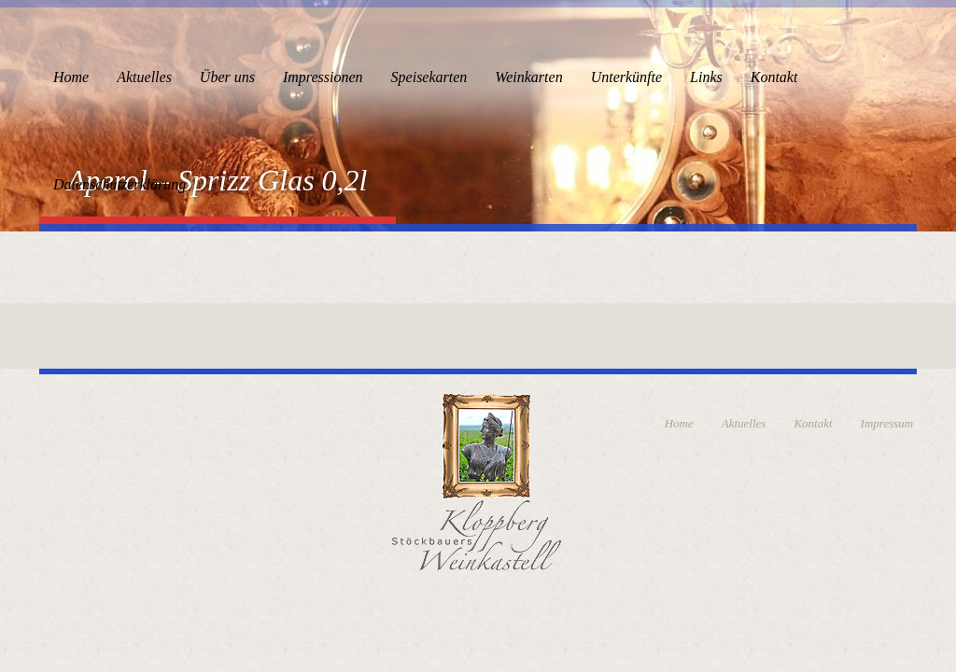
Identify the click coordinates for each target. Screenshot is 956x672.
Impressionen (323, 77)
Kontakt (774, 77)
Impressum (887, 423)
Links (706, 77)
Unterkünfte (626, 77)
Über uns (227, 77)
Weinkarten (528, 77)
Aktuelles (144, 77)
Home (71, 77)
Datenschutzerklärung (119, 184)
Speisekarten (429, 77)
